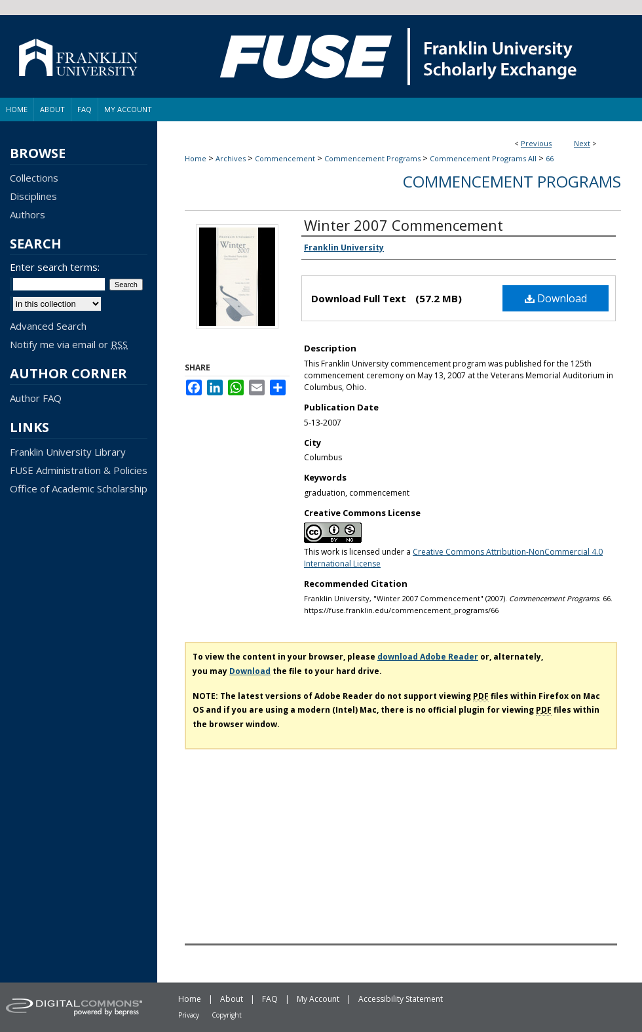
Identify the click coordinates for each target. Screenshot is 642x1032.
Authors (27, 214)
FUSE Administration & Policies (78, 470)
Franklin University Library (68, 451)
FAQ (270, 998)
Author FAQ (36, 398)
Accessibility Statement (400, 998)
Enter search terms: (55, 266)
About (231, 998)
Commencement (285, 158)
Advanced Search (48, 325)
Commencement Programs (372, 158)
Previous (536, 143)
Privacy (188, 1015)
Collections (34, 177)
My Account (318, 998)
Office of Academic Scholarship (78, 488)
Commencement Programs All (483, 158)
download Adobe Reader (427, 656)
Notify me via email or (69, 344)
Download (556, 298)
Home (195, 158)
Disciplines (33, 196)
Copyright (227, 1015)
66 (550, 158)
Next (582, 143)
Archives (231, 158)
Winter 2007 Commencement (403, 225)
